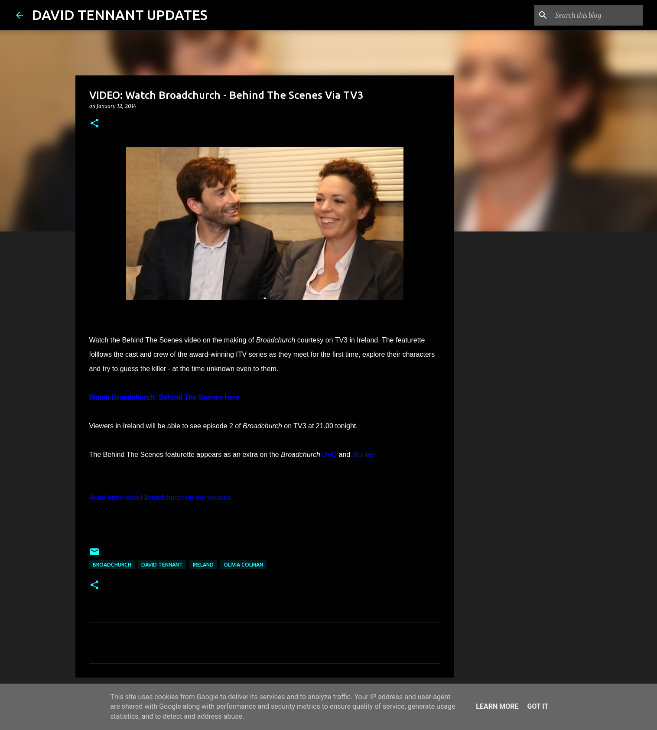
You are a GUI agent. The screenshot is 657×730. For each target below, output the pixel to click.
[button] (94, 124)
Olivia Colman (243, 564)
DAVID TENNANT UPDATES (120, 15)
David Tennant (162, 564)
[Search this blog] (597, 15)
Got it (537, 706)
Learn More (497, 706)
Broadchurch (112, 564)
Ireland (203, 564)
